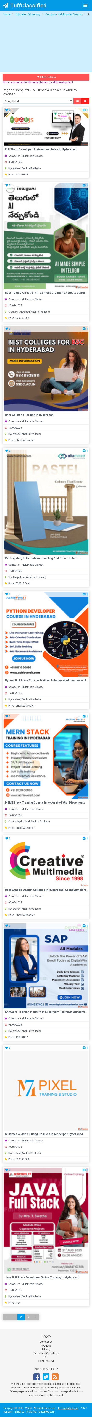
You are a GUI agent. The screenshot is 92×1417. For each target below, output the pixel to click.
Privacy (46, 1349)
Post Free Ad (46, 1361)
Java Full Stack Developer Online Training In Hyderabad (42, 1277)
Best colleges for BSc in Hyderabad (29, 415)
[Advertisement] (46, 45)
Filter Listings (46, 77)
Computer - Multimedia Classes (24, 155)
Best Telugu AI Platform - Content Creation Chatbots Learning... (48, 292)
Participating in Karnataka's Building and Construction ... (42, 558)
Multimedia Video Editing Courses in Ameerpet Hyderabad (44, 1134)
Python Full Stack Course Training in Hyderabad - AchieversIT (46, 680)
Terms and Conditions (46, 1353)
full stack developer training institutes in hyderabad (40, 149)
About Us (46, 1345)
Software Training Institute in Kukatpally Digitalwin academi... (46, 1012)
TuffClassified (25, 5)
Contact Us (46, 1341)
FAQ (46, 1357)
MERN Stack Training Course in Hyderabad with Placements (45, 802)
